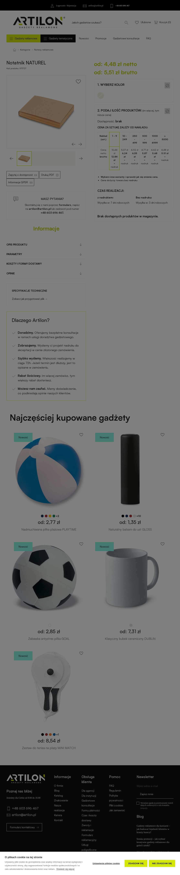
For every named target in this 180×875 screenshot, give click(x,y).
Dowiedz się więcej (65, 869)
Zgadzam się (136, 863)
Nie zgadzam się (162, 863)
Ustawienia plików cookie (106, 863)
